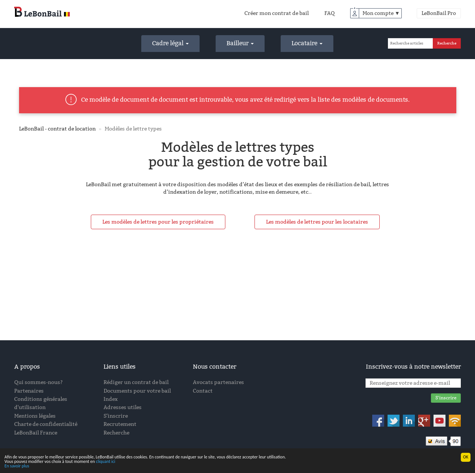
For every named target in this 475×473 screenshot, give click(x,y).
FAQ (329, 13)
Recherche (116, 433)
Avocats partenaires (218, 382)
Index (111, 399)
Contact (203, 391)
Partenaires (29, 391)
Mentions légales (35, 416)
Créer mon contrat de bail (276, 13)
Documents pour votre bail (137, 391)
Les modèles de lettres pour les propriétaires (158, 222)
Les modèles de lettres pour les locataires (317, 222)
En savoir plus (16, 466)
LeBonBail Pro (439, 13)
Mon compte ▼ (381, 13)
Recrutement (120, 424)
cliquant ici (105, 461)
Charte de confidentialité (45, 424)
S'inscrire (116, 416)
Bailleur (240, 43)
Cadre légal (170, 43)
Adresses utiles (123, 407)
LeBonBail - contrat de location (57, 129)
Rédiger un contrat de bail (136, 382)
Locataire (307, 43)
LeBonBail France (35, 433)
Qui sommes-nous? (38, 382)
